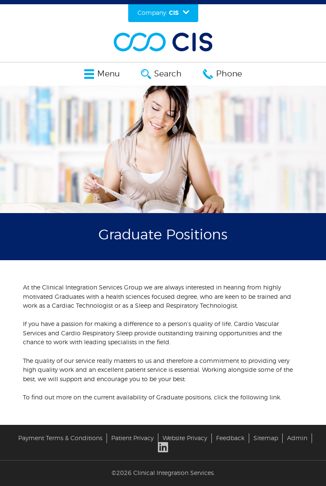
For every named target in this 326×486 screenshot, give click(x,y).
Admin (297, 438)
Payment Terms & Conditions (60, 438)
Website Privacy (185, 438)
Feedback (230, 438)
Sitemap (265, 438)
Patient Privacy (132, 438)
